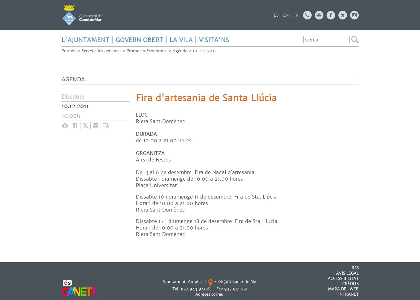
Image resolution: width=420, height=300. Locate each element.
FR (295, 15)
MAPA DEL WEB (343, 289)
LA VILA (181, 40)
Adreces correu (210, 294)
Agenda (180, 51)
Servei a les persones (101, 51)
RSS (355, 268)
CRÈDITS (350, 283)
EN (286, 15)
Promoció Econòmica (147, 51)
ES (276, 15)
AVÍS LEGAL (347, 273)
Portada (69, 51)
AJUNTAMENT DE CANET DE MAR (82, 15)
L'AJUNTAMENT (86, 40)
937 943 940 (194, 289)
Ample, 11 (197, 281)
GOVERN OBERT (139, 40)
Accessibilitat (343, 278)
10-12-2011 (204, 51)
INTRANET (348, 294)
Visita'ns (214, 40)
